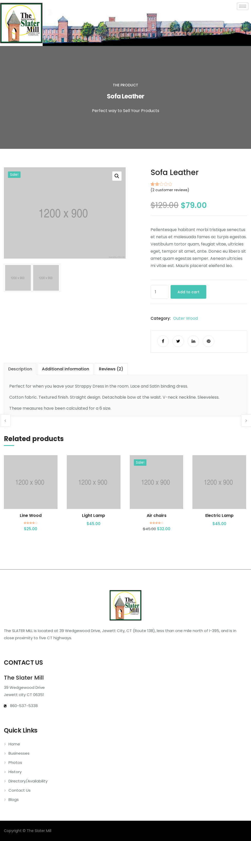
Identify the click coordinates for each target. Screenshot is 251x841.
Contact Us (19, 790)
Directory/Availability (28, 781)
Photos (15, 762)
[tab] (20, 369)
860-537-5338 (23, 705)
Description (20, 369)
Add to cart (188, 292)
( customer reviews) (170, 190)
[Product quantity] (160, 292)
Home (14, 744)
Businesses (19, 753)
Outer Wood (185, 318)
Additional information (65, 369)
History (15, 771)
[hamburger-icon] (242, 6)
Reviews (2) (111, 369)
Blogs (13, 799)
